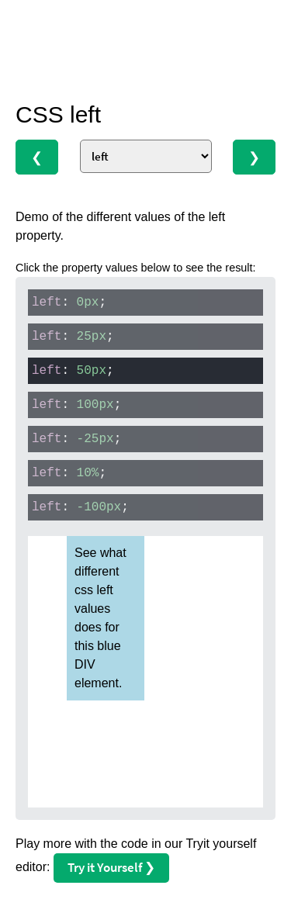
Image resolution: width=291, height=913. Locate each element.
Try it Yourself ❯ (111, 867)
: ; (69, 303)
